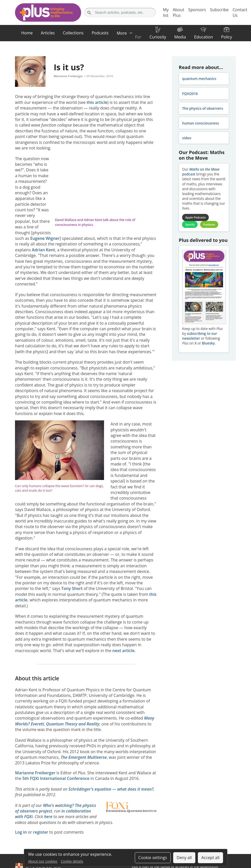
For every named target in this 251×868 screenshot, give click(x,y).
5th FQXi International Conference (56, 778)
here (48, 816)
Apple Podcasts (195, 217)
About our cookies (42, 861)
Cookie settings (152, 857)
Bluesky (208, 343)
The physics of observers (202, 108)
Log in (21, 832)
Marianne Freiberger (68, 76)
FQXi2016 (190, 93)
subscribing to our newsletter (199, 336)
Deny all (184, 857)
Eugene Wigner (45, 238)
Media (180, 37)
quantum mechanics (199, 78)
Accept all (210, 857)
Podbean (209, 224)
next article (123, 650)
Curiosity (158, 37)
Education (203, 37)
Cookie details (72, 861)
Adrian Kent (43, 250)
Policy (226, 37)
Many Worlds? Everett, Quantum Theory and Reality (84, 720)
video (186, 137)
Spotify (190, 224)
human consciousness (200, 123)
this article (97, 102)
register (40, 832)
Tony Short (72, 588)
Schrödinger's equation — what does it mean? (110, 789)
